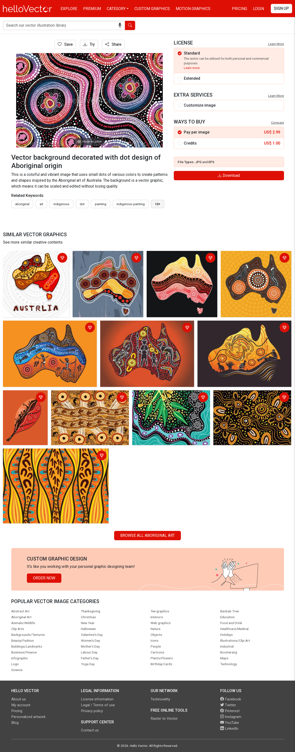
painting (100, 204)
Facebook (230, 699)
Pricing (239, 8)
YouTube (229, 722)
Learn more (192, 68)
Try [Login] (89, 44)
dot (82, 204)
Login (258, 8)
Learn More (276, 44)
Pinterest (230, 711)
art (41, 204)
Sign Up (281, 8)
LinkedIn (229, 728)
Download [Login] (229, 175)
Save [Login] (65, 44)
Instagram (230, 717)
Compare (277, 122)
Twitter (228, 705)
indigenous (61, 204)
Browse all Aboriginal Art (147, 535)
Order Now (44, 578)
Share (113, 44)
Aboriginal (22, 204)
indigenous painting (131, 204)
